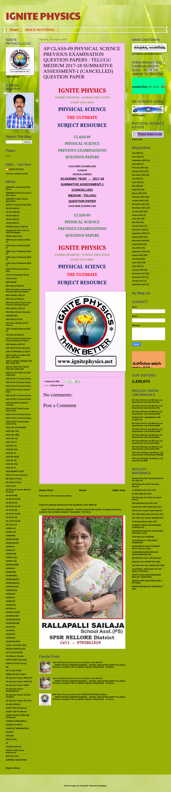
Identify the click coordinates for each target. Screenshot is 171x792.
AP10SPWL (11, 638)
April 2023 (136, 164)
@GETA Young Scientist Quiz (18, 205)
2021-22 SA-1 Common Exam (18, 395)
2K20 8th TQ (11, 446)
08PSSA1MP (11, 282)
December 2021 (138, 204)
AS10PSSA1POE (13, 641)
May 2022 (136, 186)
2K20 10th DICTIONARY (16, 427)
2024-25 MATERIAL (40, 30)
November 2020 (139, 230)
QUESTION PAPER (82, 201)
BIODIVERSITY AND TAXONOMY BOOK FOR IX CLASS (146, 547)
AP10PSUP (10, 627)
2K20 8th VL (11, 453)
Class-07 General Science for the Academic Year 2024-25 (68, 505)
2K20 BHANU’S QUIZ (15, 471)
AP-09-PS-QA (11, 517)
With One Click (12, 756)
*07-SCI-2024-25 (13, 212)
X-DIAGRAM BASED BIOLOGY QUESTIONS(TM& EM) (145, 553)
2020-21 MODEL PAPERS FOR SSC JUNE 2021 (19, 362)
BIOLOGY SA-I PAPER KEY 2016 (146, 562)
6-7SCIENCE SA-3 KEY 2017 (144, 490)
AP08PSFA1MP (12, 539)
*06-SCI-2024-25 (13, 208)
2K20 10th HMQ (12, 435)
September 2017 (139, 284)
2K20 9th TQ (11, 460)
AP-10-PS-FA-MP (13, 521)
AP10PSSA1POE (13, 620)
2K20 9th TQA (12, 464)
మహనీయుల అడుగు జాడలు (16, 760)
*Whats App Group (14, 236)
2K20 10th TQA (12, 431)
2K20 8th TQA (12, 449)
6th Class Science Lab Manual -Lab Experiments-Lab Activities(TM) (147, 401)
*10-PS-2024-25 (12, 223)
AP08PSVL (10, 547)
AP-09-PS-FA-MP (13, 514)
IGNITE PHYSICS (43, 16)
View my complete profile (17, 174)
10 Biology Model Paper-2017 (144, 522)
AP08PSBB (10, 536)
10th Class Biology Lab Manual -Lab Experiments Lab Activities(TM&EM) (147, 454)
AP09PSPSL (11, 572)
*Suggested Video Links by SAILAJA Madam (17, 231)
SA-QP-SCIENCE (13, 704)
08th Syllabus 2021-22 (15, 295)
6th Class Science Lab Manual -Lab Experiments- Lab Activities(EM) (147, 424)
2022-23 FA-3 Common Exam (18, 414)
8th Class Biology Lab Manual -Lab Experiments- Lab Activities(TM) (147, 413)
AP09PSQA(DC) (12, 579)
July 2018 (136, 259)
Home (14, 30)
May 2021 (136, 222)
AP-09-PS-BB (11, 510)
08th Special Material (15, 286)
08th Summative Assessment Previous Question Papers (18, 290)
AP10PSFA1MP (12, 616)
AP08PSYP (10, 550)
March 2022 (137, 193)
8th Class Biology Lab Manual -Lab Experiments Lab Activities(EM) (147, 436)
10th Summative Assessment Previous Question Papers (18, 339)
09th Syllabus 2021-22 (15, 308)
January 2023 (138, 171)
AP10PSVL (10, 631)
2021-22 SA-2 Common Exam (18, 399)
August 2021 (137, 215)
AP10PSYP (10, 634)
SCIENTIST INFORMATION (17, 728)
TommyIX (84, 786)
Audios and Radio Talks (16, 645)
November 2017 (139, 277)
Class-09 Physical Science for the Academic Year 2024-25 (77, 662)
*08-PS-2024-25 (12, 216)
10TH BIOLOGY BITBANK (143, 537)
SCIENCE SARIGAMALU (16, 721)
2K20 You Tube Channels (17, 475)
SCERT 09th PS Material (16, 708)
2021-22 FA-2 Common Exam (18, 382)
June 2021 (136, 219)
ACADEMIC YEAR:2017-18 (82, 178)
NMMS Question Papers (16, 674)
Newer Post (46, 490)
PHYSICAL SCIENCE (82, 174)
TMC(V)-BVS (11, 739)
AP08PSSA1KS (12, 543)
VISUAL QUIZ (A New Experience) (15, 751)
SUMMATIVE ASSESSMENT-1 (82, 184)
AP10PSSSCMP (12, 623)
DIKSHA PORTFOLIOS (15, 649)
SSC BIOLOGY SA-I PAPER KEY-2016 (148, 565)
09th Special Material (15, 299)
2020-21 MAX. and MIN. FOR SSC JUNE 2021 (18, 356)
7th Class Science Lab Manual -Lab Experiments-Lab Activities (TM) (147, 407)
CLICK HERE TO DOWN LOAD (82, 166)
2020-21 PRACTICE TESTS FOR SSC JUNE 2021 (17, 368)
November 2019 (139, 241)
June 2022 (136, 182)
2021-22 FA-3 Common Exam (18, 386)
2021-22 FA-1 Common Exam (18, 379)
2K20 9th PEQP (57, 385)
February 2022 (138, 197)
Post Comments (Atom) (61, 496)
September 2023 (139, 160)
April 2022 (136, 190)
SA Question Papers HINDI (17, 685)
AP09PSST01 (11, 590)
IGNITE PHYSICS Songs (16, 663)
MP (7, 667)
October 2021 (138, 211)
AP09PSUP (10, 594)
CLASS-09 (82, 170)
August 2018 (137, 255)
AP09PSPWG (11, 576)
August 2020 (137, 237)
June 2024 (136, 157)
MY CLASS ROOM (13, 671)
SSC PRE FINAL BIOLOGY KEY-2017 (148, 514)
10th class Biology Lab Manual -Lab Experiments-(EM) (147, 459)
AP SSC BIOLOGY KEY (142, 494)
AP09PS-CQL (11, 557)
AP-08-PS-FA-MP (13, 499)
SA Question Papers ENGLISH (19, 682)
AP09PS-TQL (11, 561)
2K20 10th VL (11, 442)
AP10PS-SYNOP (13, 612)
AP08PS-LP (11, 528)
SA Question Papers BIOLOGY (19, 678)
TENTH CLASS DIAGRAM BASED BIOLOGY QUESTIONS (146, 576)
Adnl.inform (11, 486)
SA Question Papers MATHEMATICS (14, 690)
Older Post (118, 490)
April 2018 (136, 266)
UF (7, 743)
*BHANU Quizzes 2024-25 (17, 227)
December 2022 (138, 175)
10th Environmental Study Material (147, 511)
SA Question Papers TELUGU (18, 701)
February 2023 (138, 168)
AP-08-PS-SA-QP (13, 506)
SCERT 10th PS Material (16, 712)
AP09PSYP (10, 601)
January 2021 (138, 226)
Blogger (103, 786)
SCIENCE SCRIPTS (14, 725)
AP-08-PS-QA (11, 503)
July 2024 (136, 153)
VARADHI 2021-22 (13, 747)
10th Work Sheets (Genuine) (18, 348)
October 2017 (138, 281)
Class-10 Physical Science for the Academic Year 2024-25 (77, 678)
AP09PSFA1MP (12, 565)
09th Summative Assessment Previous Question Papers (18, 304)
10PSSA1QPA (12, 316)
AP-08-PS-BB (11, 495)
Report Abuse (13, 768)
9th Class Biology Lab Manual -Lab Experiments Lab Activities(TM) (147, 448)
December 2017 (138, 273)
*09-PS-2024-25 (12, 219)
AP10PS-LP (11, 609)
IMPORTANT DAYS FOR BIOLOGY (147, 558)
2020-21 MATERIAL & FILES (18, 352)
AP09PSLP (10, 568)
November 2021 (139, 208)
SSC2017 (10, 732)
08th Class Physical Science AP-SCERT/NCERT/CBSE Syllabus (79, 694)
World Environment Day (144, 86)
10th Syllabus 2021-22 (15, 344)
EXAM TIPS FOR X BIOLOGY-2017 (147, 507)
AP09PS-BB (11, 554)
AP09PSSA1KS (12, 587)
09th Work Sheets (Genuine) (18, 312)
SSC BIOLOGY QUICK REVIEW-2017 (148, 518)
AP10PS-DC (11, 605)
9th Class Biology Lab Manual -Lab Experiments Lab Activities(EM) (147, 442)
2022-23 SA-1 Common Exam (18, 418)
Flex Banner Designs (15, 656)
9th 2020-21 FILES (13, 482)
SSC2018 (10, 736)
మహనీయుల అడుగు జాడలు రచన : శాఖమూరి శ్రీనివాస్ (146, 356)
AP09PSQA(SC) (12, 583)
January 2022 (138, 201)
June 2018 (136, 263)
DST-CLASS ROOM (14, 652)
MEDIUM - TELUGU (82, 195)
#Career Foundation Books (17, 275)
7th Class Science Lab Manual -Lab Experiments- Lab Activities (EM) (147, 430)
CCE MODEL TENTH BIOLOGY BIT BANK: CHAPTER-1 (147, 570)
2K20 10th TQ (12, 438)
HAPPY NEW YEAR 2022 (16, 660)
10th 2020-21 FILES (14, 319)
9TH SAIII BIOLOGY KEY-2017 (145, 503)
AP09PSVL (10, 598)
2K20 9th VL (11, 468)
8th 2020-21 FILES (13, 479)
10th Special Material (15, 335)
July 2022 (136, 179)
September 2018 (139, 252)
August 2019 (137, 244)
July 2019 (136, 248)
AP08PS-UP (11, 532)
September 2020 (139, 233)
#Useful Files (11, 278)
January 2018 (138, 270)
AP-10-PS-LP (11, 525)
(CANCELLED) (82, 190)
